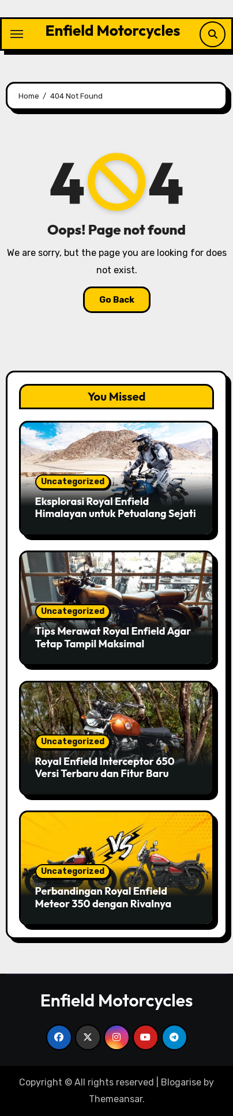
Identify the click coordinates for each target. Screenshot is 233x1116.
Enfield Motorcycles (113, 30)
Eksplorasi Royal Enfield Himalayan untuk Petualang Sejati (115, 508)
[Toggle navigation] (16, 34)
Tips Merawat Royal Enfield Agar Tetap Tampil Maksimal (113, 637)
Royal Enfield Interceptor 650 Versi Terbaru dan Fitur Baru (105, 768)
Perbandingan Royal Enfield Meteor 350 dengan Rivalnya (103, 897)
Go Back (116, 300)
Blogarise (181, 1082)
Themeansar (115, 1099)
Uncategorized (72, 482)
